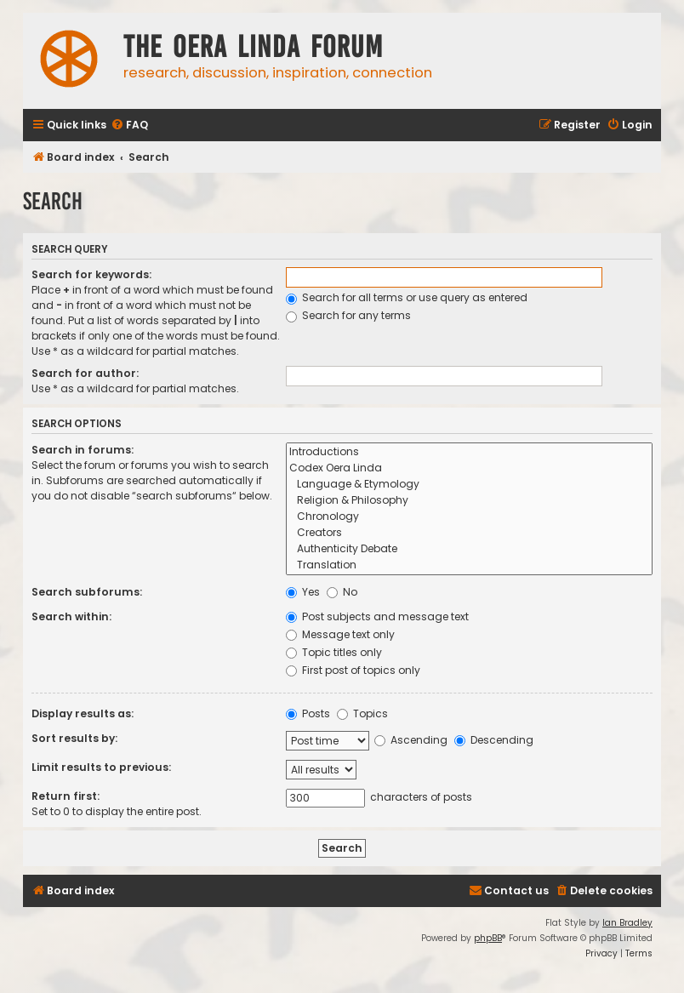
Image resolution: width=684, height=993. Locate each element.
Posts (308, 713)
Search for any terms (348, 315)
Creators (469, 533)
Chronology (469, 517)
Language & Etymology (469, 485)
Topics (362, 713)
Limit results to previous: (101, 767)
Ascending (410, 740)
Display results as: (82, 713)
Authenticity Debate (469, 549)
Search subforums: (86, 592)
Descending (493, 740)
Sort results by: (74, 738)
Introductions (469, 452)
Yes (303, 592)
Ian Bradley (627, 922)
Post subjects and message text (377, 616)
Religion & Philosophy (469, 501)
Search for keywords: (91, 274)
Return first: (65, 796)
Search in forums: (82, 449)
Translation (469, 565)
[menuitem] (129, 125)
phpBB (488, 938)
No (342, 592)
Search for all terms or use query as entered (406, 297)
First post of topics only (353, 670)
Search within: (71, 616)
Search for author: (85, 373)
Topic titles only (334, 652)
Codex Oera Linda (469, 468)
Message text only (340, 634)
